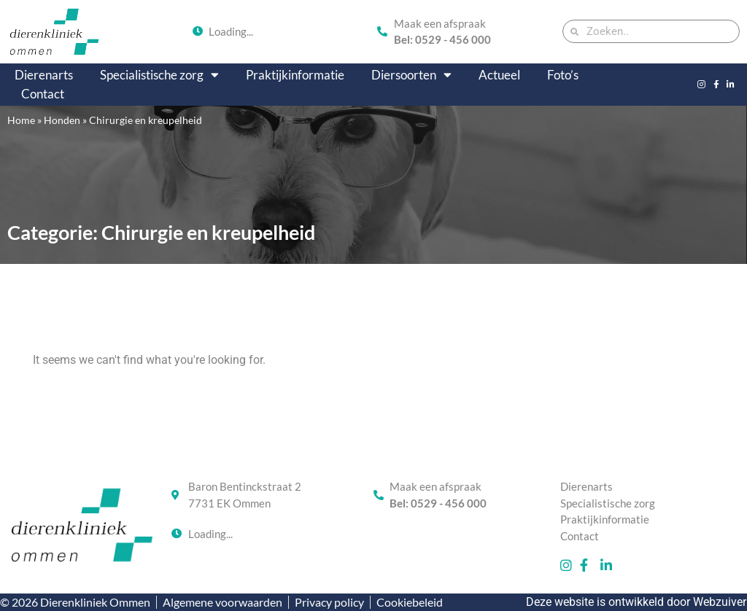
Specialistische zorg (159, 75)
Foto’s (562, 74)
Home (21, 120)
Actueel (499, 74)
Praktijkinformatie (295, 74)
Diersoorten (411, 75)
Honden (62, 120)
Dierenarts (44, 74)
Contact (42, 93)
